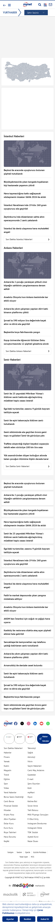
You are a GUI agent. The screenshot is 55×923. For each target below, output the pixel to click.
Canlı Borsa (9, 801)
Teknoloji (32, 748)
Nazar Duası (33, 841)
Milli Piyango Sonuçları (38, 814)
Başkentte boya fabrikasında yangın (22, 332)
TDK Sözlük (33, 832)
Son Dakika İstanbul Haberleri (27, 239)
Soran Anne (33, 805)
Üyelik (27, 852)
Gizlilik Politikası (39, 852)
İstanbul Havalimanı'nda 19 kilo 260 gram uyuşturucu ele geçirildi (25, 207)
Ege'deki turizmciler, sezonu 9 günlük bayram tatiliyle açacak (27, 410)
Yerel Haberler (10, 792)
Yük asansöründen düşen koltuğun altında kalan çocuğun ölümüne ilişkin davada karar (26, 457)
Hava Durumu (10, 836)
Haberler (7, 752)
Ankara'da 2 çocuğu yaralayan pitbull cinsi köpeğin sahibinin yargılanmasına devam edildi (25, 285)
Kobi (30, 788)
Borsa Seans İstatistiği (14, 797)
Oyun (30, 797)
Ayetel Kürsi (33, 836)
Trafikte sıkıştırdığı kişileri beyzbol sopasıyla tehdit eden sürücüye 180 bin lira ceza (26, 445)
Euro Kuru (8, 828)
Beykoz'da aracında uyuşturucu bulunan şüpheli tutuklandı (24, 172)
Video (6, 788)
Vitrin (30, 761)
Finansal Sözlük (11, 805)
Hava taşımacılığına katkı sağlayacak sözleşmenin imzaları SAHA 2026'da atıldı (25, 195)
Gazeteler (32, 774)
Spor (6, 783)
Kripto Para (9, 814)
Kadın (6, 766)
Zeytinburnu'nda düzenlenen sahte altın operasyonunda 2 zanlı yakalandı (24, 218)
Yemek (7, 761)
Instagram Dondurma (37, 823)
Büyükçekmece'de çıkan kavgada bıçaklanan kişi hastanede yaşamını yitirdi (26, 183)
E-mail (30, 779)
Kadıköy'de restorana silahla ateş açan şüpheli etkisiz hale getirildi (27, 632)
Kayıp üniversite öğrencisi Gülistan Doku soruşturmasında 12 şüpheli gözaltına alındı (26, 342)
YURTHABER (10, 12)
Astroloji (31, 757)
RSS (32, 857)
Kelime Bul (32, 801)
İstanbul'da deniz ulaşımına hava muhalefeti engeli (26, 230)
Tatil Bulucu (33, 810)
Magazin (7, 770)
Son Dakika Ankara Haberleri (27, 351)
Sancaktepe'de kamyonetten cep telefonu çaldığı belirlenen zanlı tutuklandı (25, 644)
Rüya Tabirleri (10, 832)
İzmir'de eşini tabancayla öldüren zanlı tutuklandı (23, 422)
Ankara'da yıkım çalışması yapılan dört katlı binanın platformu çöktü (26, 310)
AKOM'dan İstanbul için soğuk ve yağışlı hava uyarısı (27, 620)
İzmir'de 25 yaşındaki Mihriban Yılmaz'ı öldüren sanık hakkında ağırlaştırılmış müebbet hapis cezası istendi (24, 397)
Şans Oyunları (34, 783)
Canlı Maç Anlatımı (36, 770)
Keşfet (6, 841)
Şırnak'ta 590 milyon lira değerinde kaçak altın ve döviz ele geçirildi (25, 322)
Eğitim (7, 779)
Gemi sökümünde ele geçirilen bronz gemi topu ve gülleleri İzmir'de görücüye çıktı (25, 434)
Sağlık (30, 752)
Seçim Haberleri (35, 766)
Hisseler (7, 810)
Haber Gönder (44, 738)
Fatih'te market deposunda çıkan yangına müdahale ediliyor (25, 597)
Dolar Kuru (9, 823)
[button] (9, 5)
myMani (31, 792)
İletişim (10, 852)
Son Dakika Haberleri (13, 748)
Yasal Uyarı (24, 857)
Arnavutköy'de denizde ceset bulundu (23, 665)
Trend (6, 774)
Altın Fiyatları (10, 819)
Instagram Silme (35, 828)
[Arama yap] (40, 4)
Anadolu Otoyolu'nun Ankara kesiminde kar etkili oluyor (26, 299)
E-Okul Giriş (33, 819)
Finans (7, 757)
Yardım (19, 852)
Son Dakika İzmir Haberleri (27, 466)
